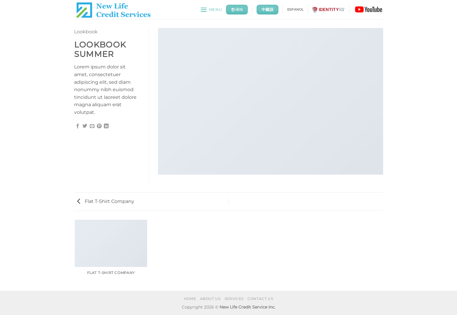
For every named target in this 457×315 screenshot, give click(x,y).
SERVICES (234, 298)
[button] (211, 9)
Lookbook (86, 32)
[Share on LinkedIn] (106, 126)
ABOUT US (210, 298)
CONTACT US (260, 298)
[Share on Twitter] (84, 126)
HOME (190, 298)
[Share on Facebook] (77, 126)
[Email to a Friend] (92, 126)
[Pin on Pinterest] (99, 126)
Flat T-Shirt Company (105, 201)
